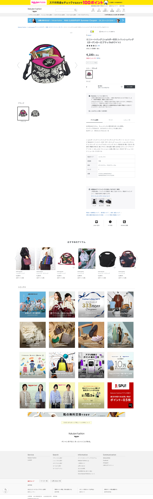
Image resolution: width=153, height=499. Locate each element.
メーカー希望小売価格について (112, 213)
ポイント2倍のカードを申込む (87, 487)
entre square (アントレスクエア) (36, 27)
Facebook (105, 458)
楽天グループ (112, 6)
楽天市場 (122, 6)
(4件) (98, 46)
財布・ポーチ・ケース (51, 27)
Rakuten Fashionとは (83, 458)
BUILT (89, 35)
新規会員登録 (106, 456)
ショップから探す (57, 458)
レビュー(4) (127, 120)
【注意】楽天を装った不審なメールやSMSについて (76, 420)
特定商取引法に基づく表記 (85, 469)
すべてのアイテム (57, 466)
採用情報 (55, 494)
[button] (47, 65)
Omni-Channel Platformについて (86, 472)
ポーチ (60, 27)
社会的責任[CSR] (47, 494)
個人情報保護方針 (37, 494)
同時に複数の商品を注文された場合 (94, 213)
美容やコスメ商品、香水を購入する (63, 487)
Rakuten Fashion (22, 27)
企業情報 (30, 494)
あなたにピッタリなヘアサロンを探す (37, 487)
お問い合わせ (81, 464)
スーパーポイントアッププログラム (87, 456)
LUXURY (30, 458)
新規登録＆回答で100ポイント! (99, 6)
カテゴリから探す (57, 461)
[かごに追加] (129, 86)
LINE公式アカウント (108, 463)
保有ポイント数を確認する (110, 487)
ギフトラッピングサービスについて (100, 196)
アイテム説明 (94, 120)
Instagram (105, 461)
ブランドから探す (57, 456)
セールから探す (57, 464)
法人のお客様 (81, 466)
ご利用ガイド (81, 461)
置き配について (105, 211)
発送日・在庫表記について (92, 211)
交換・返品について (115, 211)
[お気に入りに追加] (122, 87)
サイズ (111, 120)
